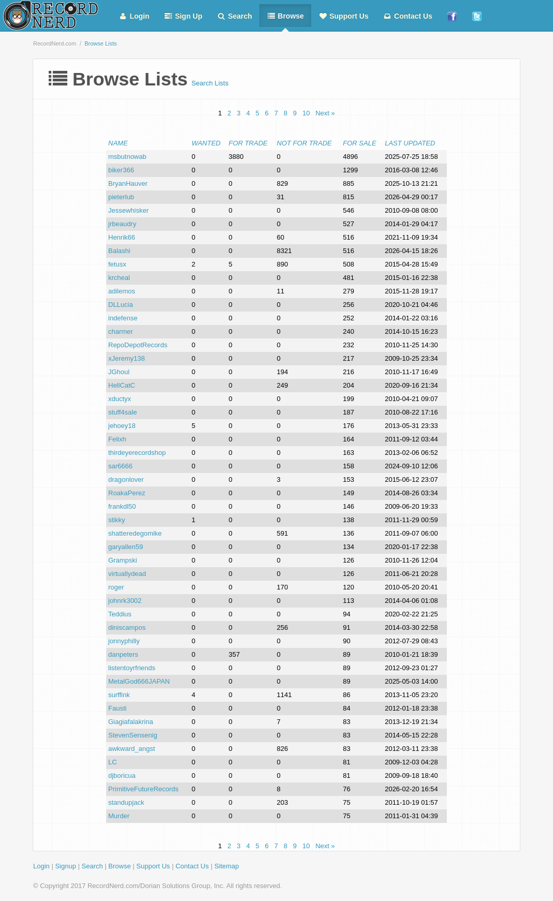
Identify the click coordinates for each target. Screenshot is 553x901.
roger (116, 587)
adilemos (121, 291)
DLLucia (120, 304)
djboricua (122, 775)
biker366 (121, 170)
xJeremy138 (126, 358)
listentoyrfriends (131, 668)
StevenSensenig (132, 735)
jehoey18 (122, 426)
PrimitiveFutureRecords (143, 789)
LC (112, 762)
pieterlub (121, 197)
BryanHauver (128, 183)
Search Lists (210, 83)
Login (134, 16)
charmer (120, 331)
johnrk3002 (124, 600)
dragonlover (126, 479)
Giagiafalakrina (130, 722)
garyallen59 (125, 547)
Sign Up (183, 16)
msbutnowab (127, 156)
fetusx (117, 264)
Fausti (117, 708)
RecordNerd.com (54, 43)
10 (306, 113)
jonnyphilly (124, 641)
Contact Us (407, 16)
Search (234, 16)
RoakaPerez (126, 493)
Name (118, 143)
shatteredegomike (135, 533)
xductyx (119, 399)
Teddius (120, 614)
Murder (118, 816)
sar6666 (120, 466)
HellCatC (121, 385)
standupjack (126, 802)
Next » (325, 113)
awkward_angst (131, 748)
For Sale (359, 143)
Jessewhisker (128, 210)
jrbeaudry (122, 224)
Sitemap (226, 866)
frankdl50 (122, 506)
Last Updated (410, 143)
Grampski (122, 560)
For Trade (248, 143)
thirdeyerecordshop (137, 452)
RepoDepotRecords (137, 345)
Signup (65, 866)
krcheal (119, 278)
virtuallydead (127, 574)
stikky (116, 520)
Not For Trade (304, 143)
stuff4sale (122, 412)
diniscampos (126, 627)
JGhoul (118, 372)
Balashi (119, 251)
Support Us (343, 16)
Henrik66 (121, 237)
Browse (285, 16)
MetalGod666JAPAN (139, 681)
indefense (122, 318)
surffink (119, 695)
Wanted (206, 143)
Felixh (117, 439)
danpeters (123, 654)
